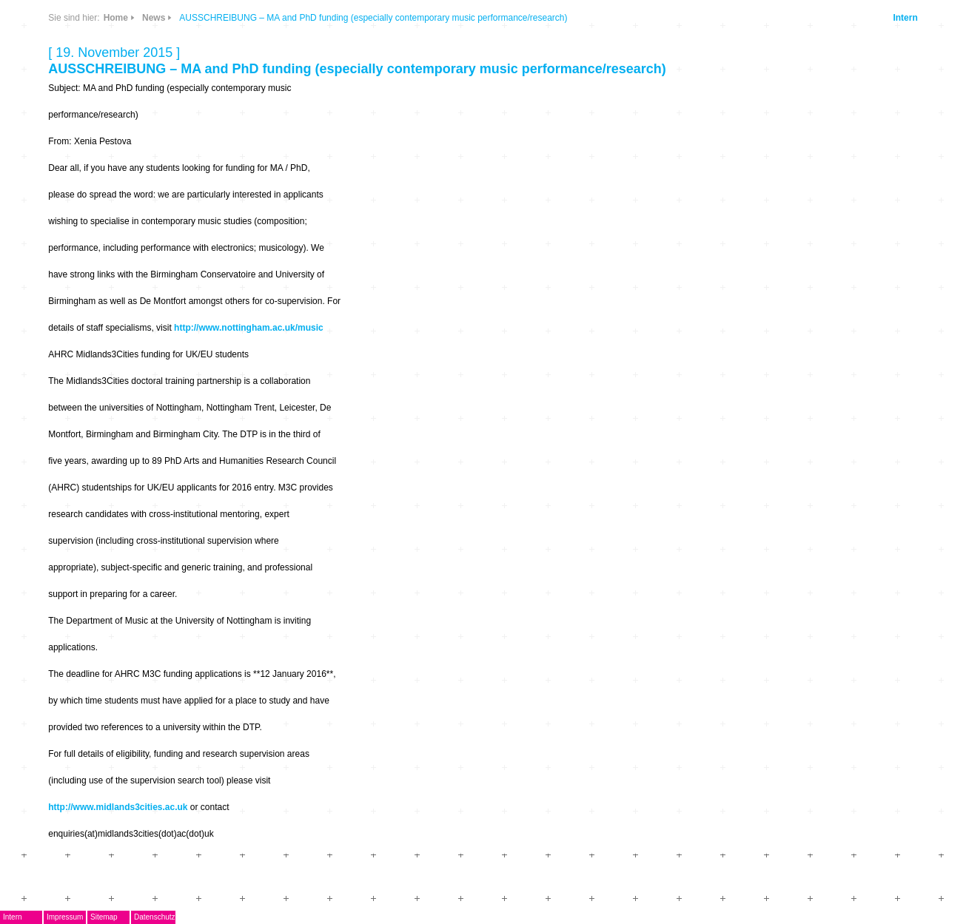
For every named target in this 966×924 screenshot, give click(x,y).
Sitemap (104, 917)
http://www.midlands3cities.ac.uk (117, 807)
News (153, 18)
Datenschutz (154, 917)
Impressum (65, 917)
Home (116, 18)
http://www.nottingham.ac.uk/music (248, 328)
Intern (905, 18)
